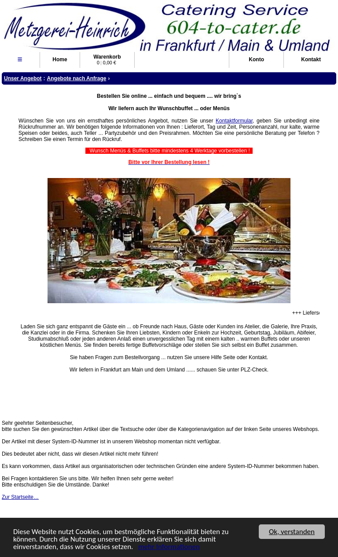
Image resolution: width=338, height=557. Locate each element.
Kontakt (311, 59)
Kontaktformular (234, 121)
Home (59, 59)
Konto (256, 59)
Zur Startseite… (20, 497)
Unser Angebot (23, 78)
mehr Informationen (169, 547)
